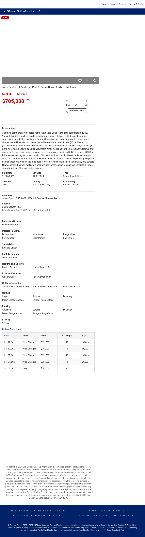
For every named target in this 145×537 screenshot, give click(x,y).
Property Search (118, 4)
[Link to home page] (3, 4)
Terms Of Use (97, 511)
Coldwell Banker (20, 511)
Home (104, 4)
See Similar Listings (77, 111)
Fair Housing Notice (124, 515)
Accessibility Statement (94, 515)
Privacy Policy (116, 511)
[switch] (80, 80)
